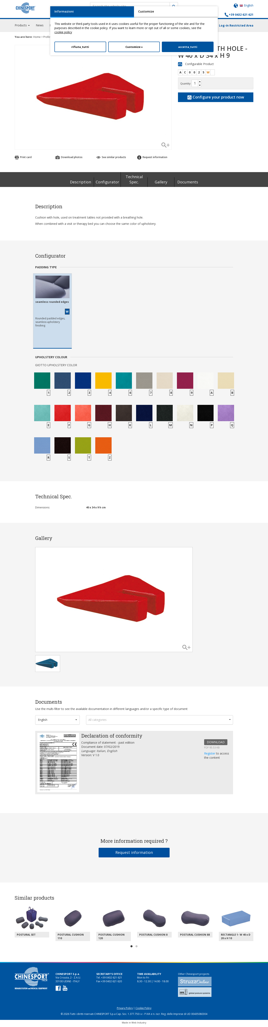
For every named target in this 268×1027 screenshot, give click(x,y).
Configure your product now (215, 98)
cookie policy (63, 32)
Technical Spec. (134, 181)
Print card (23, 159)
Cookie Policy (143, 1010)
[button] (57, 721)
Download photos (68, 159)
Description (80, 183)
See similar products (111, 159)
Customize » (134, 47)
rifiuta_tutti (80, 47)
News (40, 27)
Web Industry (138, 1024)
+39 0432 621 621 (241, 15)
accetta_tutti (187, 47)
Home (37, 39)
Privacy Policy (125, 1010)
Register (210, 755)
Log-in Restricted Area (236, 27)
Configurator (107, 183)
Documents (187, 183)
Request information (152, 159)
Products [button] (22, 27)
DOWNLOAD (216, 744)
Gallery (161, 183)
